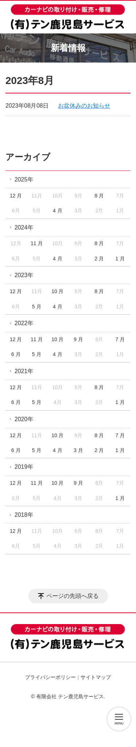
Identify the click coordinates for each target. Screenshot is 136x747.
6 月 (16, 354)
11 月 (36, 243)
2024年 (24, 227)
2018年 (24, 515)
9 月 (78, 339)
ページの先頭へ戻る (72, 596)
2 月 (99, 258)
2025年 (24, 179)
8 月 (99, 196)
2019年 (24, 467)
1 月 (120, 258)
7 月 (120, 339)
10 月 (57, 291)
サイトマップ (96, 677)
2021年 (24, 371)
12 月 (16, 196)
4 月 (57, 210)
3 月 (78, 450)
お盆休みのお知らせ (84, 106)
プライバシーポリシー (50, 677)
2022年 (24, 323)
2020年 (24, 419)
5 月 (36, 306)
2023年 (24, 275)
